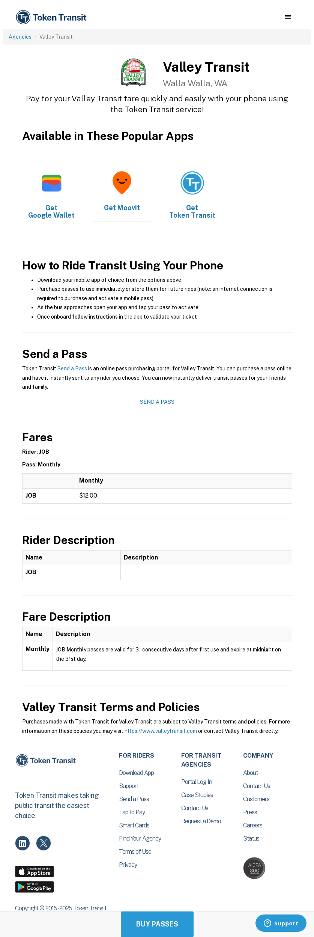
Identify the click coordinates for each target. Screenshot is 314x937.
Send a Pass (72, 368)
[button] (288, 17)
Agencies (20, 37)
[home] (52, 17)
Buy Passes (157, 924)
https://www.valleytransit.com (161, 731)
